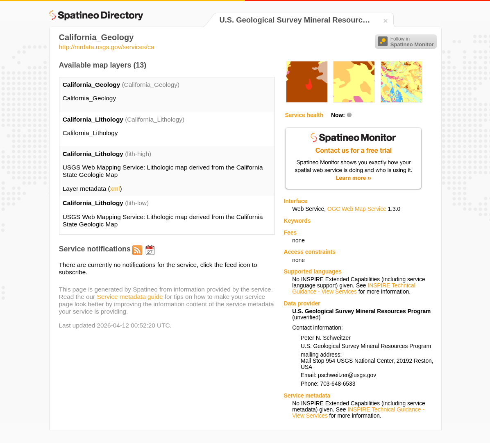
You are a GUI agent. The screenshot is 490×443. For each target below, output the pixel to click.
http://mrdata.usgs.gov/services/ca (106, 46)
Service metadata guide (130, 296)
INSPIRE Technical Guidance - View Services (353, 289)
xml (115, 188)
